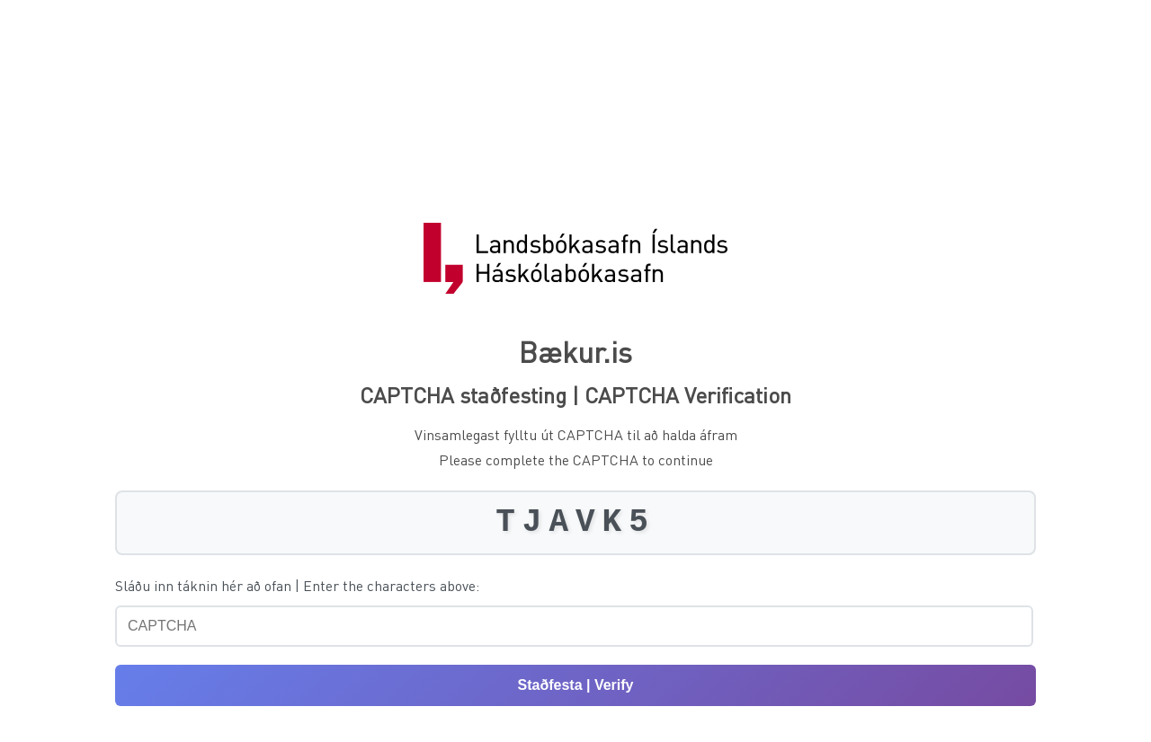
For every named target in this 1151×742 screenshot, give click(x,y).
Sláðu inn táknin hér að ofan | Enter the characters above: (297, 585)
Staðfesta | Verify (576, 685)
